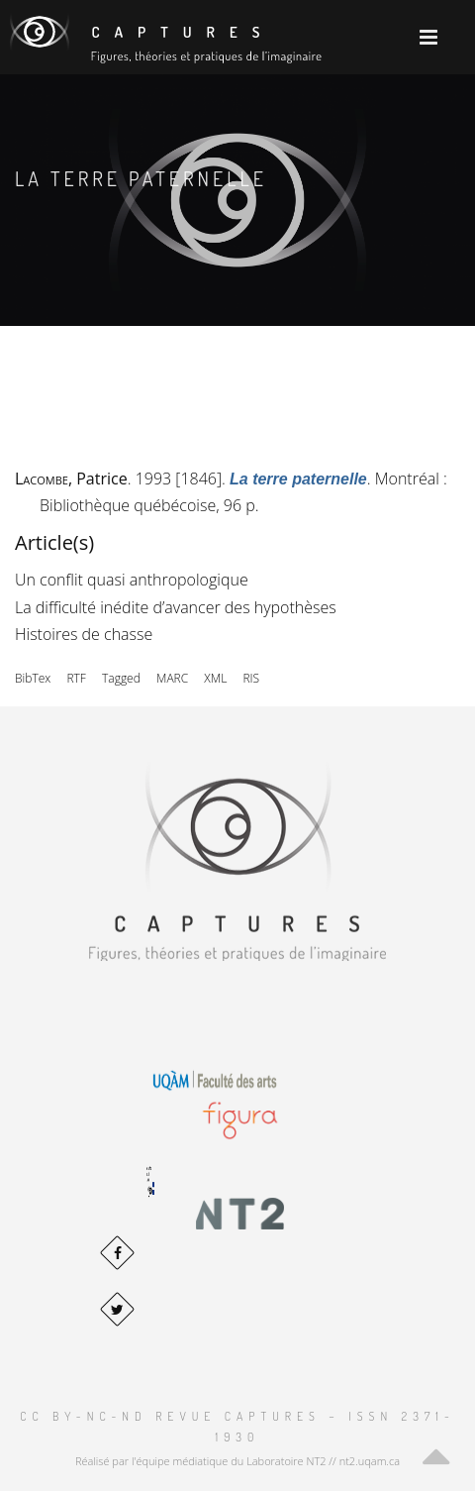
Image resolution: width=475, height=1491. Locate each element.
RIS (250, 678)
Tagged (121, 678)
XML (215, 678)
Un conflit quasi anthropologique (131, 579)
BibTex (32, 678)
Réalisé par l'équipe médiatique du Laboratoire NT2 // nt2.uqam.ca (237, 1460)
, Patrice (71, 478)
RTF (75, 678)
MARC (172, 678)
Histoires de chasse (83, 634)
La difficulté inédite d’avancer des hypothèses (175, 607)
